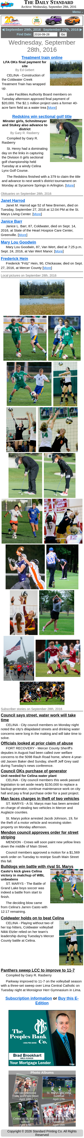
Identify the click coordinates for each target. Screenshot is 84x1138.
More (52, 107)
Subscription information (28, 998)
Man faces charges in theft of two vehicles (40, 798)
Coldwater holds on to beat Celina (32, 918)
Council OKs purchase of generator (34, 771)
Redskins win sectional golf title (42, 116)
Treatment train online (42, 57)
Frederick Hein (14, 258)
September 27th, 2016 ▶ (62, 29)
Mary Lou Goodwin (18, 242)
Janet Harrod (13, 200)
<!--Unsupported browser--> (42, 1099)
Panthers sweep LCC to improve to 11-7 (38, 970)
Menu (78, 12)
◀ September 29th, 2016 (21, 29)
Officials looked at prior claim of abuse (37, 743)
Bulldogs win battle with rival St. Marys (37, 866)
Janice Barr (11, 221)
